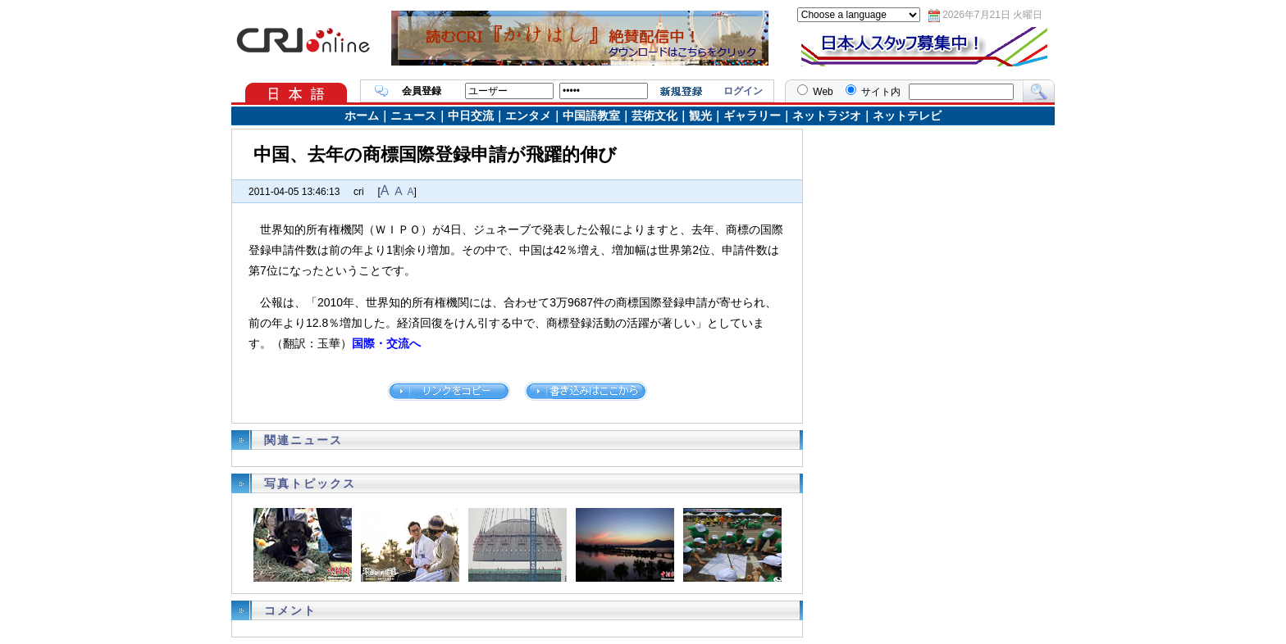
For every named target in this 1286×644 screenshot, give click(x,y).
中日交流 (471, 115)
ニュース (413, 115)
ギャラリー (752, 115)
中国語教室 (591, 115)
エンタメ (528, 115)
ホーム (361, 115)
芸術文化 (654, 115)
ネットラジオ (826, 115)
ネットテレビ (907, 115)
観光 (700, 115)
